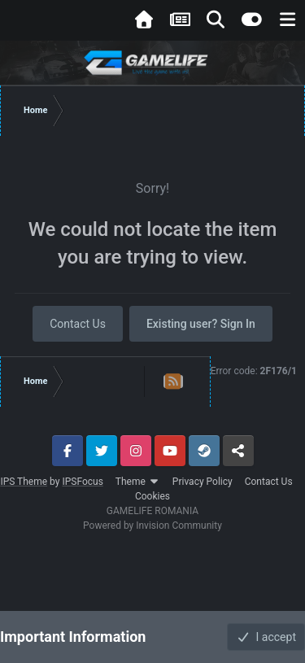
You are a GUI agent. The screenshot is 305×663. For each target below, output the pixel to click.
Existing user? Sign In (200, 323)
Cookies (152, 496)
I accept (266, 636)
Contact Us (78, 323)
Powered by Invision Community (152, 525)
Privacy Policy (202, 481)
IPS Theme (23, 481)
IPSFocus (82, 481)
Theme (137, 481)
